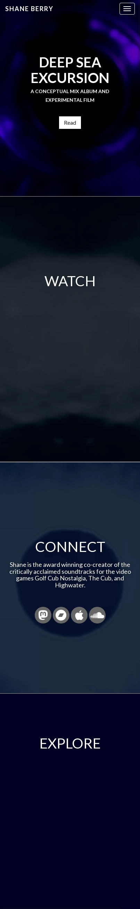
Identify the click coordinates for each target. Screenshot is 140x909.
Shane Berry (29, 9)
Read (70, 122)
